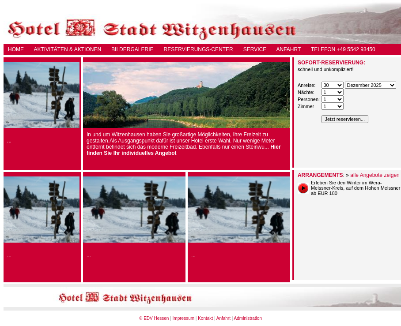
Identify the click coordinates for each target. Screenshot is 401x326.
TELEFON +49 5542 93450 (343, 49)
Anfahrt (223, 318)
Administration (248, 318)
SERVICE (254, 49)
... (9, 141)
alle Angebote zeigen (374, 175)
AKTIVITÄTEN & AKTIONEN (67, 49)
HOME (16, 49)
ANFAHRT (288, 49)
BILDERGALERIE (132, 49)
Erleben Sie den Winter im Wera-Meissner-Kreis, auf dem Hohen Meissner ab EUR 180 (355, 188)
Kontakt (205, 318)
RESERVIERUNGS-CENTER (198, 49)
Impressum (183, 318)
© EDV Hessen (154, 318)
